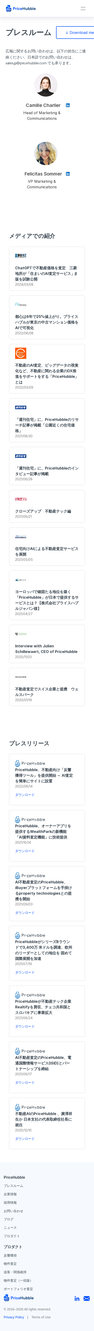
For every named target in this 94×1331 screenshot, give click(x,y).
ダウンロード (25, 795)
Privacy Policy (14, 1317)
